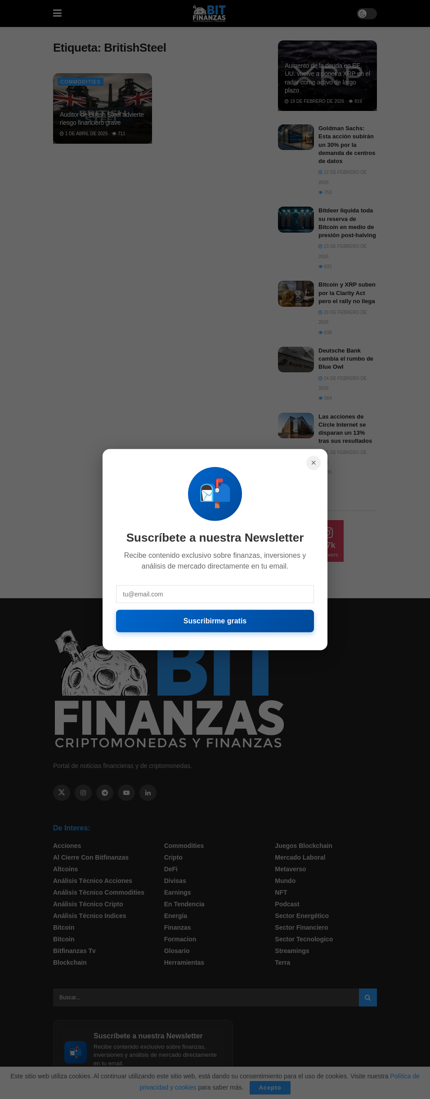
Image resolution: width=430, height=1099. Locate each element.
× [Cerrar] (313, 463)
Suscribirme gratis (215, 620)
